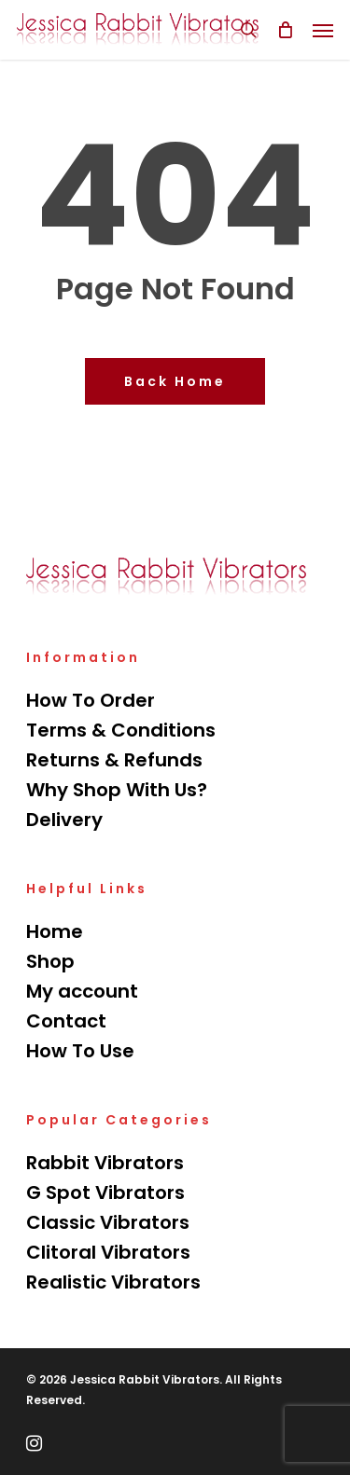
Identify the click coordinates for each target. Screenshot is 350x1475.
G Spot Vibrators (105, 1192)
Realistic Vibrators (113, 1282)
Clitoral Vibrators (108, 1252)
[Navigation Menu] (323, 30)
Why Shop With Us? (116, 790)
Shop (50, 961)
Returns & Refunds (114, 760)
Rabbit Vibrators (105, 1162)
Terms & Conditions (121, 730)
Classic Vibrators (107, 1222)
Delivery (64, 819)
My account (82, 991)
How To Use (80, 1051)
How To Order (90, 700)
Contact (66, 1021)
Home (54, 931)
